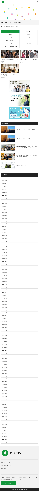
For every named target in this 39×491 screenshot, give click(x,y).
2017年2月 (4, 396)
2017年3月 (4, 393)
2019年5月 (4, 341)
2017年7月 (4, 381)
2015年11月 (4, 430)
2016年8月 (4, 407)
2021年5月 (4, 304)
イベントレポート (28, 43)
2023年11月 (4, 229)
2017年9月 (4, 378)
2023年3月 (4, 252)
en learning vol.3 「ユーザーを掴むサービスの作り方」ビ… (9, 75)
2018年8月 (4, 355)
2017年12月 (4, 373)
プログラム (10, 43)
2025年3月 (4, 200)
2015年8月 (4, 439)
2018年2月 (4, 370)
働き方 (10, 34)
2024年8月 (4, 212)
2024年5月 (4, 218)
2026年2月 (4, 180)
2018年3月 (4, 367)
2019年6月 (4, 338)
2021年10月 (4, 295)
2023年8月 (4, 238)
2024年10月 (4, 209)
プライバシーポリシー (6, 465)
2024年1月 (4, 223)
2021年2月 (4, 310)
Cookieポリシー (4, 468)
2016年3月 (4, 419)
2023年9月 (4, 235)
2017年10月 (4, 376)
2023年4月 (4, 249)
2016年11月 (4, 404)
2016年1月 (4, 424)
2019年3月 (4, 344)
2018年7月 (4, 358)
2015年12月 (4, 427)
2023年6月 (4, 244)
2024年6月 (4, 215)
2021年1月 (4, 312)
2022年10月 (4, 266)
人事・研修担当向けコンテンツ (10, 46)
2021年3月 (4, 307)
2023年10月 (4, 232)
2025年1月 (4, 203)
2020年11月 (4, 315)
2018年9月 (4, 353)
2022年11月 (4, 264)
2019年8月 (4, 335)
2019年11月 (4, 333)
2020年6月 (4, 324)
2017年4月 (4, 390)
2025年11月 (4, 186)
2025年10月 (4, 189)
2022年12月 (4, 261)
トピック (10, 37)
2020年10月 (4, 318)
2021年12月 (4, 292)
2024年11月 (4, 206)
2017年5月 (4, 387)
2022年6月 (4, 278)
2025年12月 (4, 183)
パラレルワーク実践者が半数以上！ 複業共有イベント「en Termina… (9, 60)
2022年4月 (4, 284)
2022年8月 (4, 272)
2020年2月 (4, 330)
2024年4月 (4, 221)
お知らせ (28, 37)
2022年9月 (4, 269)
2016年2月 (4, 422)
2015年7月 (4, 442)
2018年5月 (4, 361)
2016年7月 (4, 410)
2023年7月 (4, 241)
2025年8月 (4, 195)
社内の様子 (28, 31)
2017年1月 (4, 399)
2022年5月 (4, 281)
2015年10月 (4, 433)
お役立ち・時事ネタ (10, 40)
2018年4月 (4, 364)
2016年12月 (4, 401)
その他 (28, 34)
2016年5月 (4, 413)
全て (10, 31)
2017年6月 (4, 384)
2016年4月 (4, 416)
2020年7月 (4, 321)
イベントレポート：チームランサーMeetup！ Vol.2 (28, 60)
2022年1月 (4, 289)
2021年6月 (4, 301)
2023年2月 (4, 255)
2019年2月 (4, 347)
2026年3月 (4, 178)
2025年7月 (4, 198)
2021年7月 (4, 298)
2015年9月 (4, 436)
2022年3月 (4, 287)
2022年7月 (4, 275)
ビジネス (28, 40)
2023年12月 (4, 226)
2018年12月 (4, 350)
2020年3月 (4, 327)
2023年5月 (4, 246)
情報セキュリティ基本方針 (7, 462)
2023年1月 (4, 258)
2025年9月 (4, 192)
